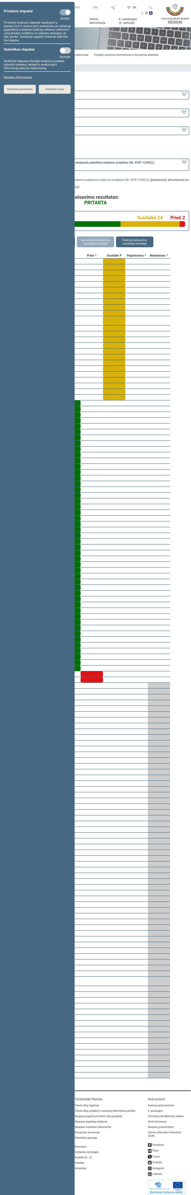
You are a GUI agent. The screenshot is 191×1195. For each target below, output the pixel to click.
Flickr (155, 1147)
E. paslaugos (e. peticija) (128, 21)
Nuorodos (80, 1144)
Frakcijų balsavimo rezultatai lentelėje (134, 241)
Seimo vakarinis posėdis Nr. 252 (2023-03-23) (34, 130)
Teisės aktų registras (87, 1102)
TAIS (77, 7)
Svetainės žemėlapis (87, 1149)
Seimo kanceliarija (97, 21)
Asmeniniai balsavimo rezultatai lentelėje (95, 241)
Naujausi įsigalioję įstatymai (91, 1118)
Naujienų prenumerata (161, 1124)
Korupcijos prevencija (87, 1129)
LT (129, 7)
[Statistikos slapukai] (65, 50)
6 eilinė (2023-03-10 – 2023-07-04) (27, 112)
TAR (95, 7)
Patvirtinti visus (55, 89)
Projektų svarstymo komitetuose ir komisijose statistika (126, 54)
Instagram (158, 1165)
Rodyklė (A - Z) (83, 1154)
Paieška (79, 1160)
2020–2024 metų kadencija (22, 94)
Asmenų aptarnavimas (161, 1102)
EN (134, 7)
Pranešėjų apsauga (86, 1135)
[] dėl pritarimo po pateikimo (79, 164)
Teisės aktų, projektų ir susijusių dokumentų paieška (105, 1108)
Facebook (158, 1142)
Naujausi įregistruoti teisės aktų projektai (98, 1113)
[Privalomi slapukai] (65, 12)
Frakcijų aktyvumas (77, 54)
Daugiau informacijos (18, 77)
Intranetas (81, 1165)
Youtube (157, 1159)
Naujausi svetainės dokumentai (93, 1124)
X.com (156, 1153)
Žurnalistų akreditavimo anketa (166, 1113)
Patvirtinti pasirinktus (19, 89)
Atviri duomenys (157, 1118)
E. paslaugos (155, 1108)
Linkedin (157, 1171)
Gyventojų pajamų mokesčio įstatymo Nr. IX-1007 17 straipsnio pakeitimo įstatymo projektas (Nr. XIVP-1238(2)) (75, 180)
